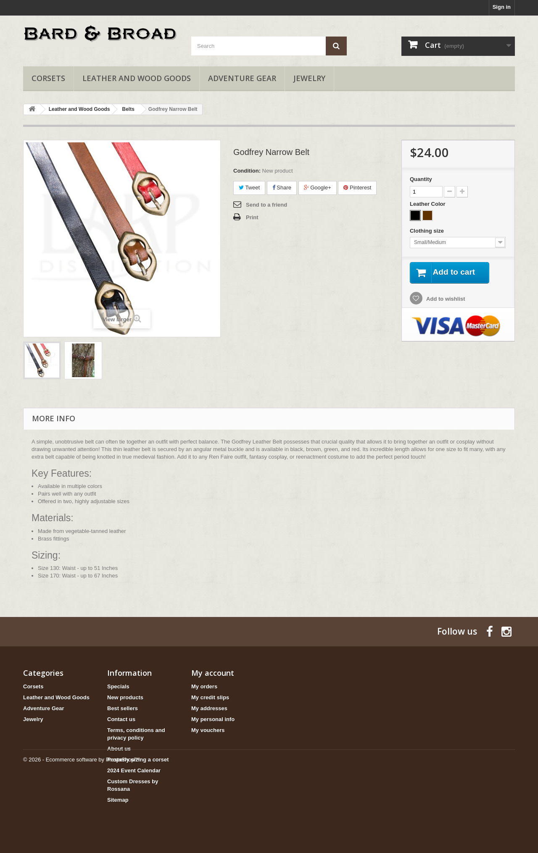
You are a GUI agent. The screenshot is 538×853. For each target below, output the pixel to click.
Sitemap (118, 800)
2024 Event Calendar (134, 770)
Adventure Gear (242, 78)
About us (119, 748)
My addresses (209, 708)
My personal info (213, 719)
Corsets (48, 78)
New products (125, 697)
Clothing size (428, 231)
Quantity (421, 179)
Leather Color (428, 204)
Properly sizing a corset (138, 759)
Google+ (317, 187)
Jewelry (309, 78)
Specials (118, 686)
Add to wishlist (445, 299)
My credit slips (210, 697)
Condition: (247, 171)
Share (281, 187)
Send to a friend (266, 205)
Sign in (502, 7)
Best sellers (122, 708)
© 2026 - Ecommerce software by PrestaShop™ (81, 830)
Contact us (121, 719)
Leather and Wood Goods (136, 78)
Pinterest (357, 187)
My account (212, 673)
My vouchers (207, 730)
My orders (204, 686)
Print (252, 217)
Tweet (249, 187)
